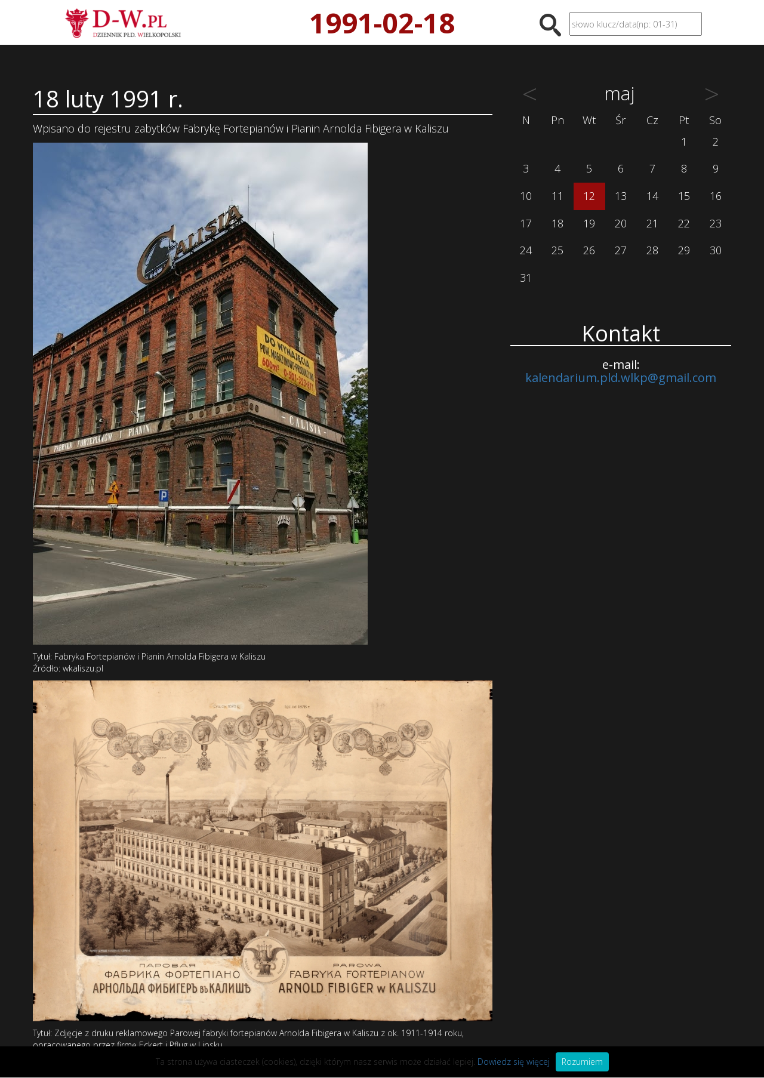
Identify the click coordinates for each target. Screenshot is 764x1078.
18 (557, 223)
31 (526, 277)
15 (684, 196)
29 (684, 250)
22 (684, 223)
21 (652, 223)
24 (526, 250)
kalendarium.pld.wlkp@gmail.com (620, 377)
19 (589, 223)
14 (652, 196)
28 (652, 250)
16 (716, 196)
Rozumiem (582, 1061)
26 (589, 250)
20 (621, 223)
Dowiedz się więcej (514, 1061)
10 (526, 196)
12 (589, 196)
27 (621, 250)
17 (526, 223)
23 (716, 223)
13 (621, 196)
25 (557, 250)
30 (716, 250)
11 (557, 196)
